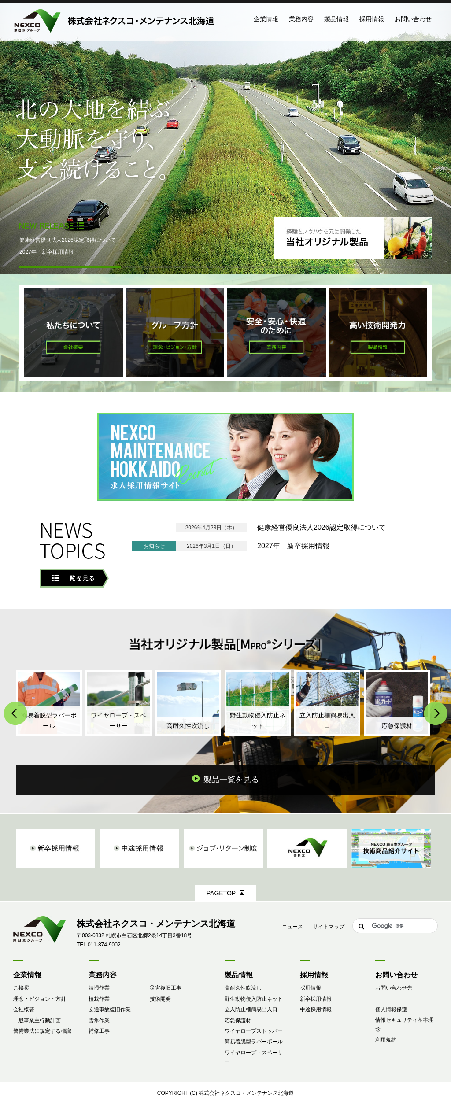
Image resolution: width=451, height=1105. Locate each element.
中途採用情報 (316, 1009)
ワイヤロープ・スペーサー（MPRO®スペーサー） (118, 703)
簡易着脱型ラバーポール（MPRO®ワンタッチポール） (49, 703)
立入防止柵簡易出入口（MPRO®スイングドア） (327, 703)
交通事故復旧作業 (110, 1009)
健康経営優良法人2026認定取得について (67, 240)
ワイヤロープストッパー (254, 1031)
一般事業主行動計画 (37, 1020)
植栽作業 (99, 999)
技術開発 (160, 999)
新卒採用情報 (316, 999)
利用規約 (385, 1040)
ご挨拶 (21, 988)
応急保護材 (238, 1020)
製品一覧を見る (231, 779)
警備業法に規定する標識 (42, 1031)
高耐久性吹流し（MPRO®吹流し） (188, 703)
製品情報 (239, 975)
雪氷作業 (99, 1020)
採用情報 (310, 988)
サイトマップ (328, 927)
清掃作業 (99, 988)
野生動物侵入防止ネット (254, 999)
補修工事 (99, 1031)
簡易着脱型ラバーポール (254, 1041)
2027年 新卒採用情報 (46, 252)
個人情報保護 (391, 1009)
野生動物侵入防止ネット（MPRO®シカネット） (258, 703)
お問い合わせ (413, 18)
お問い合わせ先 (393, 988)
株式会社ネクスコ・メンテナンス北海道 (246, 1093)
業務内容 (103, 975)
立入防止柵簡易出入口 (251, 1009)
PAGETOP (221, 893)
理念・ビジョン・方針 (39, 999)
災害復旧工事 (165, 988)
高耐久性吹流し (243, 988)
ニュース (292, 927)
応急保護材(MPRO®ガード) (397, 703)
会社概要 (23, 1009)
